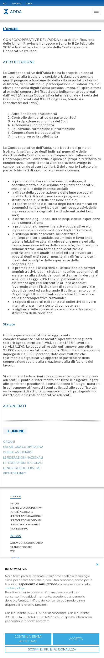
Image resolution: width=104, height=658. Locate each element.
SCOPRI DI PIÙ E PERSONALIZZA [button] (52, 649)
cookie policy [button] (14, 588)
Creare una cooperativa (26, 507)
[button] (97, 564)
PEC (5, 3)
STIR (12, 551)
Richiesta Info (19, 528)
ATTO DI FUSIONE (19, 62)
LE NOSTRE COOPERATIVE (25, 524)
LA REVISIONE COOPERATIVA (26, 542)
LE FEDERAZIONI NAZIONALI (26, 516)
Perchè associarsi (21, 511)
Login (29, 3)
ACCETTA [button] (76, 639)
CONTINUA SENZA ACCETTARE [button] (28, 639)
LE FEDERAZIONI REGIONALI (26, 520)
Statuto (9, 324)
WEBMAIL (16, 3)
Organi (15, 503)
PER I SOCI (15, 535)
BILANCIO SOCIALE (21, 547)
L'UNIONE (16, 430)
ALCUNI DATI (14, 406)
